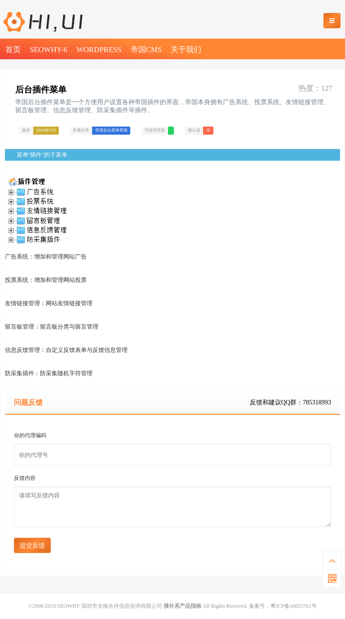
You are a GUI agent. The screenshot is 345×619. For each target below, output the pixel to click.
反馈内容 (24, 478)
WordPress (99, 49)
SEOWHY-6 (48, 49)
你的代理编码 (30, 435)
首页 (13, 49)
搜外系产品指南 (182, 606)
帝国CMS (146, 49)
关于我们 (186, 49)
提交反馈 (32, 545)
